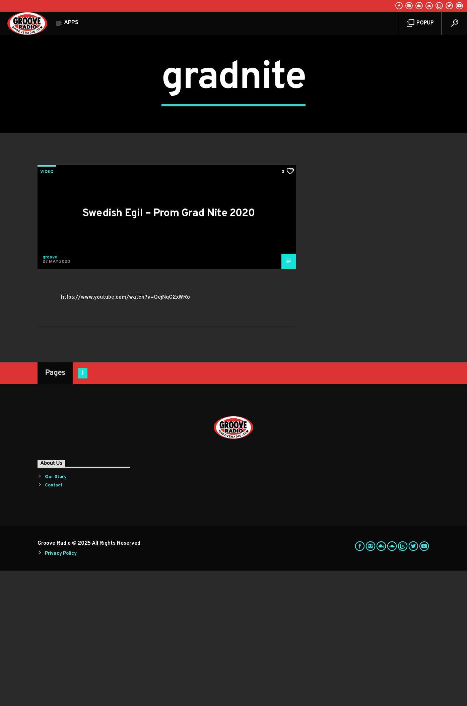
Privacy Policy (60, 689)
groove (50, 393)
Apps (71, 22)
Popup (420, 23)
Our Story (56, 612)
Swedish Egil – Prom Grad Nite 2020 (168, 349)
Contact (54, 621)
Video (47, 307)
